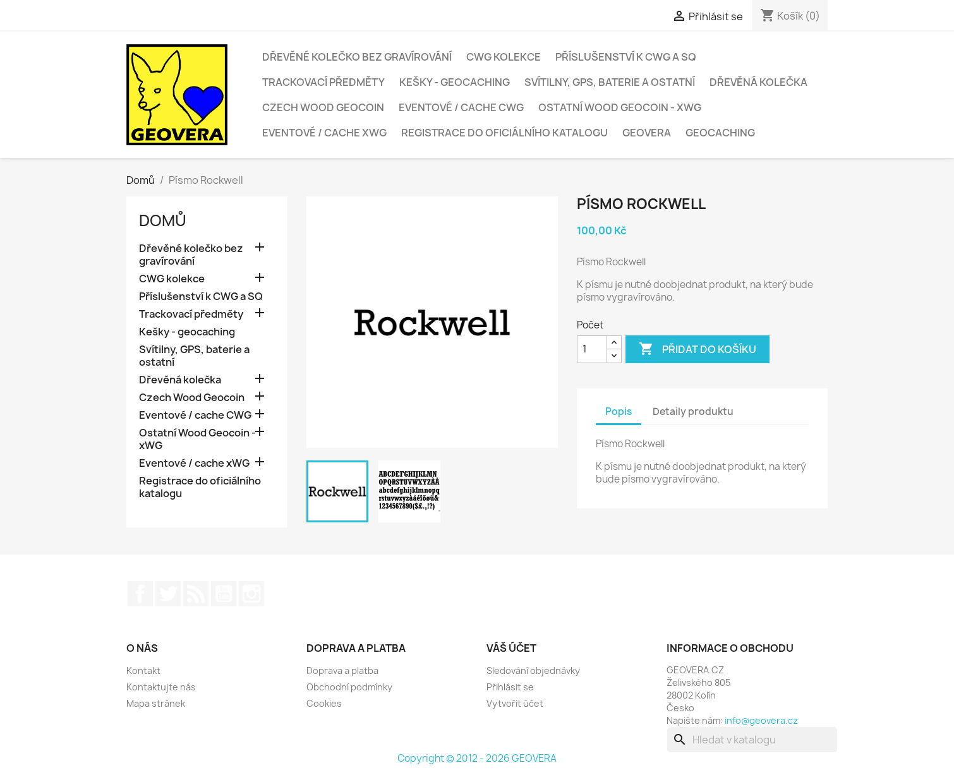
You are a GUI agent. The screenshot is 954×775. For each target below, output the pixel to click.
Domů (162, 220)
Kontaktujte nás (161, 687)
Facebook (140, 593)
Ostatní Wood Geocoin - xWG (619, 107)
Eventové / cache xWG (324, 133)
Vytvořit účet (514, 703)
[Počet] (592, 349)
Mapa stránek (155, 703)
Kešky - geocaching (454, 82)
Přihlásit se (510, 687)
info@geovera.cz (761, 720)
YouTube (223, 593)
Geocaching (720, 133)
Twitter (168, 593)
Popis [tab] (618, 411)
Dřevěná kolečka (758, 82)
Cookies (324, 703)
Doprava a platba (342, 670)
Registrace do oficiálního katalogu (504, 133)
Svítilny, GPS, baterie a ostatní (609, 82)
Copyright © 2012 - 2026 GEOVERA (477, 758)
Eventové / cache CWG (461, 107)
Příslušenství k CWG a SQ (625, 57)
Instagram (251, 593)
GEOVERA (646, 133)
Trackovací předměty (323, 82)
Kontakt (143, 670)
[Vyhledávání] (752, 739)
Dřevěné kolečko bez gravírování (357, 57)
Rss (195, 593)
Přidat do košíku (697, 349)
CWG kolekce (503, 57)
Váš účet (511, 648)
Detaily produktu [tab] (693, 411)
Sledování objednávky (533, 670)
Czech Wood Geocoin (323, 107)
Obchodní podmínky (349, 687)
